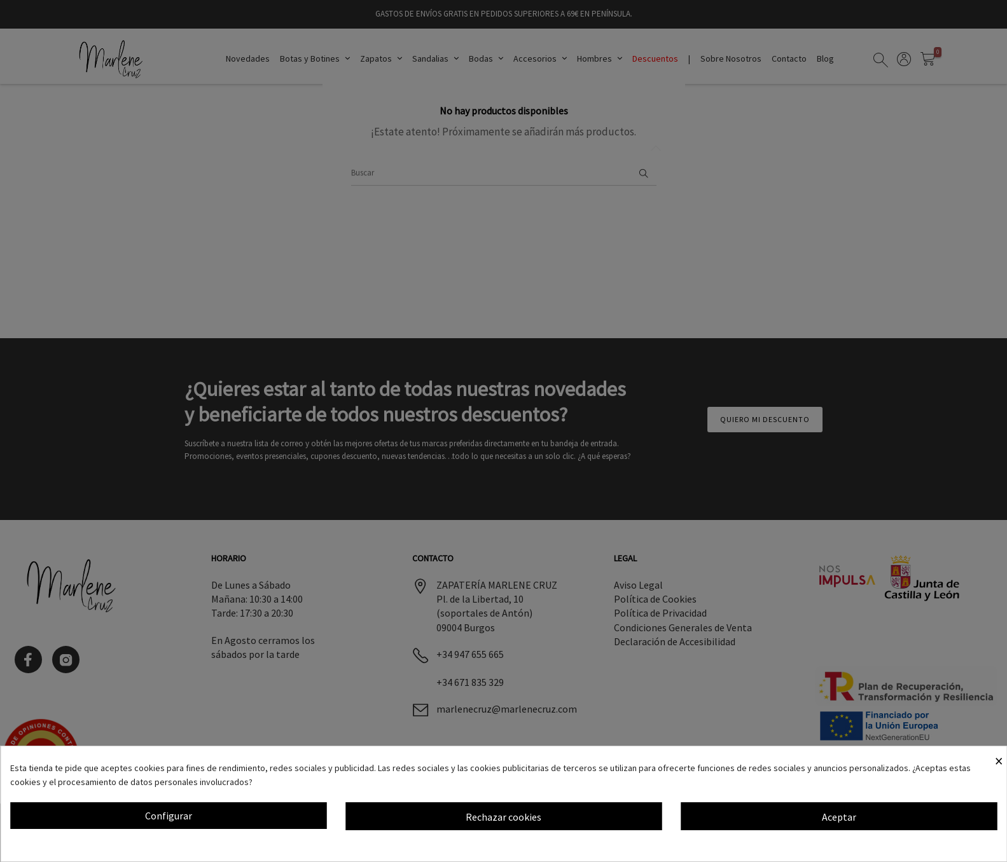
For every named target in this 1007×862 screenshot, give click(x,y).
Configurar (168, 815)
